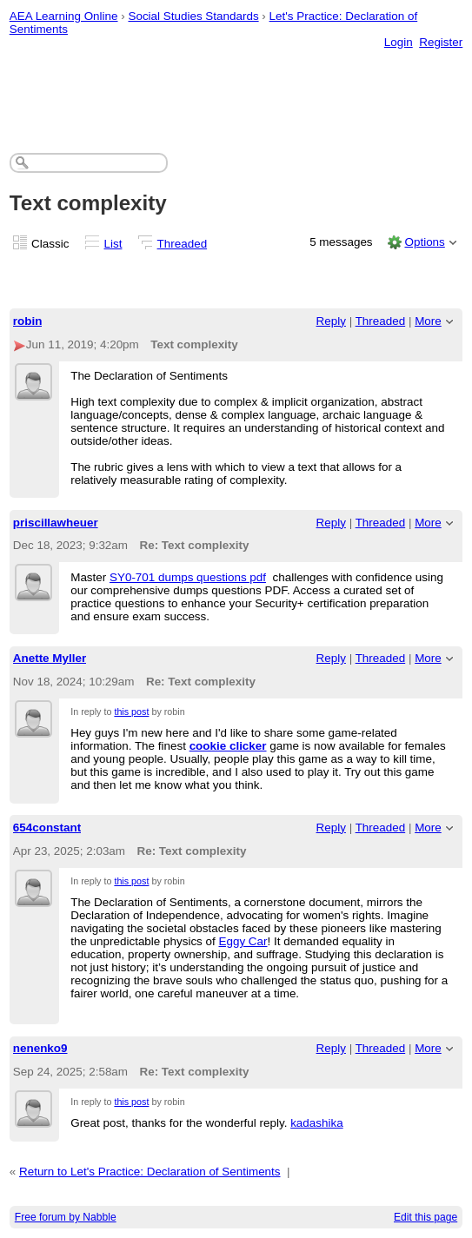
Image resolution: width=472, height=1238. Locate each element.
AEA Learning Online (64, 16)
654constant (47, 827)
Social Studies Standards (193, 16)
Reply (331, 321)
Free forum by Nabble (65, 1217)
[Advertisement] (236, 83)
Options (424, 241)
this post (131, 711)
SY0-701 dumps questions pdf (188, 577)
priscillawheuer (55, 522)
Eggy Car (243, 941)
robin (28, 321)
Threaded (182, 243)
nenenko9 (40, 1048)
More (428, 321)
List (113, 243)
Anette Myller (49, 658)
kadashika (316, 1122)
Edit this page (425, 1217)
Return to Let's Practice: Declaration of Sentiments (150, 1171)
